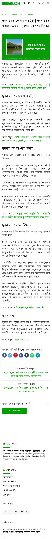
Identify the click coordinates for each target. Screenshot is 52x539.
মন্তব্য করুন (14, 410)
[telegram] (33, 3)
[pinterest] (16, 512)
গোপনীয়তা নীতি (10, 490)
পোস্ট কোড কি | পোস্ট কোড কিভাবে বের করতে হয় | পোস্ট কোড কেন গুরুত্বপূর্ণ (26, 139)
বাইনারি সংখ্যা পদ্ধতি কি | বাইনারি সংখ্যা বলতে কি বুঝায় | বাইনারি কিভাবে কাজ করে (26, 215)
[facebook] (5, 512)
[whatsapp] (24, 3)
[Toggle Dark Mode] (39, 3)
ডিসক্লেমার (7, 477)
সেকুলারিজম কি (21, 339)
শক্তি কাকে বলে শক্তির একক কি (29, 308)
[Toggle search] (43, 3)
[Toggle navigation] (48, 3)
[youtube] (28, 3)
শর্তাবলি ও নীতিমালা (11, 486)
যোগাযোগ (7, 495)
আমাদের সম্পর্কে (10, 481)
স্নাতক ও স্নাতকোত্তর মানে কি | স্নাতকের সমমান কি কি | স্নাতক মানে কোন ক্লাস (26, 86)
